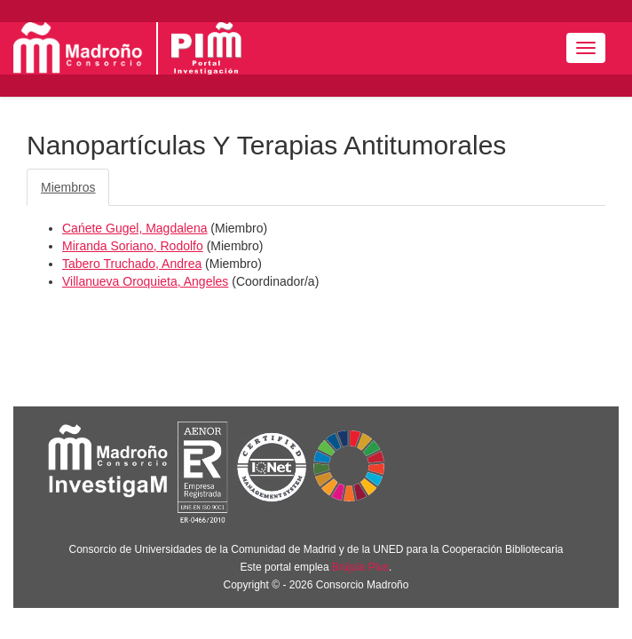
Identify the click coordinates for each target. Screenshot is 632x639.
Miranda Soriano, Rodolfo (132, 246)
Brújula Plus (360, 567)
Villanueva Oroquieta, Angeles (145, 281)
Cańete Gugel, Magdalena (134, 228)
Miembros (68, 187)
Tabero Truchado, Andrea (131, 263)
